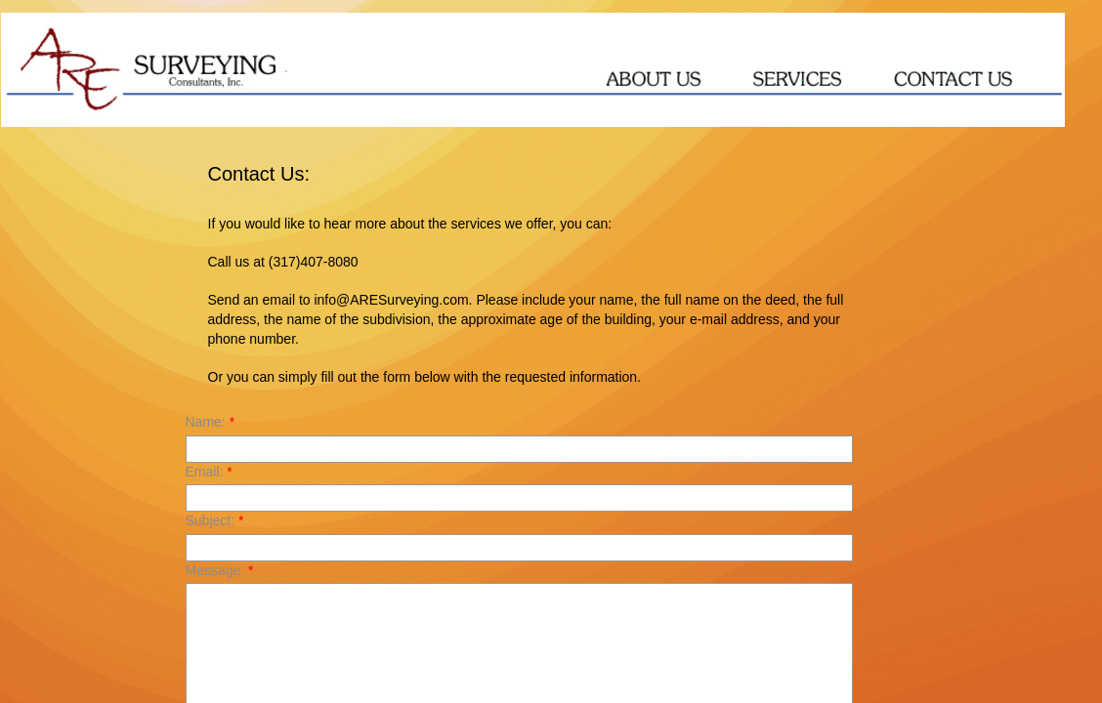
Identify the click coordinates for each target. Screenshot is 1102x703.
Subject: (215, 520)
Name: (210, 422)
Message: (220, 570)
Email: (209, 471)
